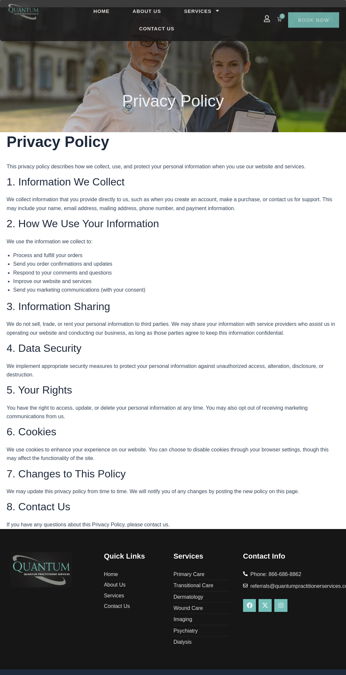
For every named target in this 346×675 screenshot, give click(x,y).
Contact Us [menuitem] (156, 21)
